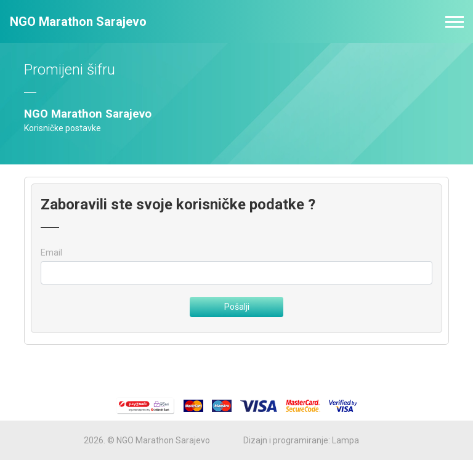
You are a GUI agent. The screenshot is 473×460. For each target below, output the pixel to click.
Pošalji (236, 307)
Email (51, 252)
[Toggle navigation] (454, 22)
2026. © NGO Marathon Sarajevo (147, 440)
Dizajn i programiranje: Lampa (301, 440)
